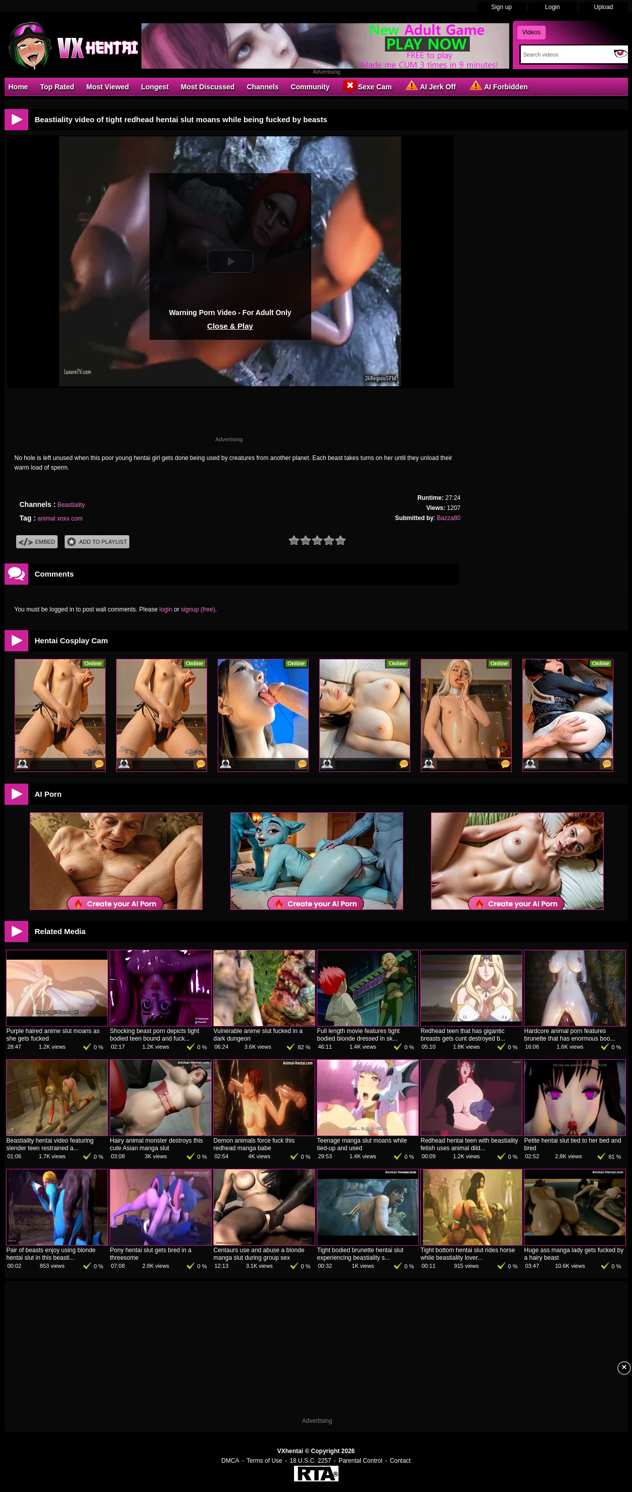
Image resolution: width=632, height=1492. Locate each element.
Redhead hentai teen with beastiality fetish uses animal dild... (469, 1144)
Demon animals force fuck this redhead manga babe (254, 1144)
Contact (400, 1460)
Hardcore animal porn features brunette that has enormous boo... (569, 1034)
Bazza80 (449, 518)
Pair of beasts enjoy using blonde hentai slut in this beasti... (51, 1254)
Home (18, 87)
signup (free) (198, 609)
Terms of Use (264, 1460)
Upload (603, 7)
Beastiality (71, 504)
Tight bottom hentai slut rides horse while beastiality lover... (468, 1254)
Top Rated (57, 87)
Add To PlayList (97, 542)
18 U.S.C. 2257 (310, 1460)
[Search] (565, 54)
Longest (154, 87)
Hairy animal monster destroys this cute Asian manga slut (156, 1144)
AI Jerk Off (430, 86)
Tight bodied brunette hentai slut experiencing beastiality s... (360, 1254)
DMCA (230, 1460)
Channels (262, 87)
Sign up (501, 7)
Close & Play (230, 326)
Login (552, 7)
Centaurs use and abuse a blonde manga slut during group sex (259, 1254)
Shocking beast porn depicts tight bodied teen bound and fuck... (155, 1034)
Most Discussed (208, 87)
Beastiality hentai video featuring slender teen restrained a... (50, 1144)
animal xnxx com (59, 518)
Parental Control (360, 1460)
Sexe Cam (367, 86)
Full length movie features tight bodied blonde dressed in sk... (358, 1034)
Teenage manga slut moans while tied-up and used (362, 1144)
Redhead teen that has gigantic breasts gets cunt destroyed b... (463, 1034)
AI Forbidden (497, 86)
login (166, 609)
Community (309, 87)
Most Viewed (107, 87)
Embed (37, 542)
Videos (531, 32)
